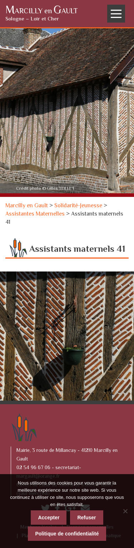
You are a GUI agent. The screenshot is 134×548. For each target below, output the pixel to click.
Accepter (48, 517)
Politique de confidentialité (67, 534)
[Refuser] (125, 511)
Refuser (86, 517)
